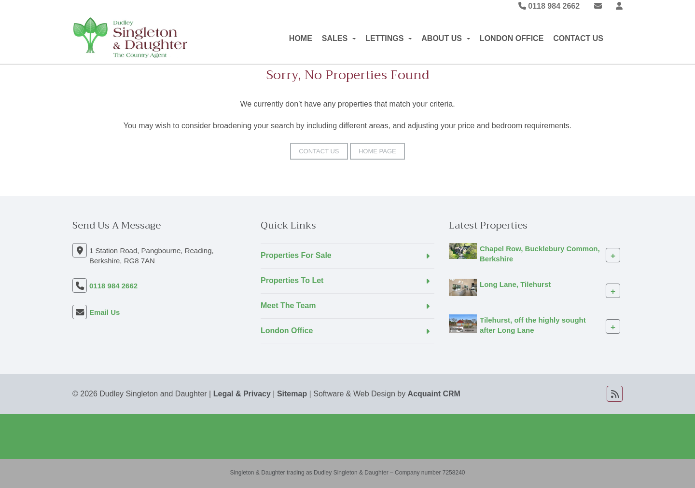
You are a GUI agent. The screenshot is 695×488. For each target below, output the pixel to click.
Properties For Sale (296, 255)
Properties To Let (292, 280)
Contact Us (578, 38)
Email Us (104, 312)
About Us (445, 38)
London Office (511, 38)
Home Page (377, 151)
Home (300, 38)
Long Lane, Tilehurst (515, 284)
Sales (339, 38)
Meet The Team (288, 305)
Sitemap (292, 394)
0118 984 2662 (549, 6)
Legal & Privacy (242, 394)
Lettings (388, 38)
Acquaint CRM (434, 394)
